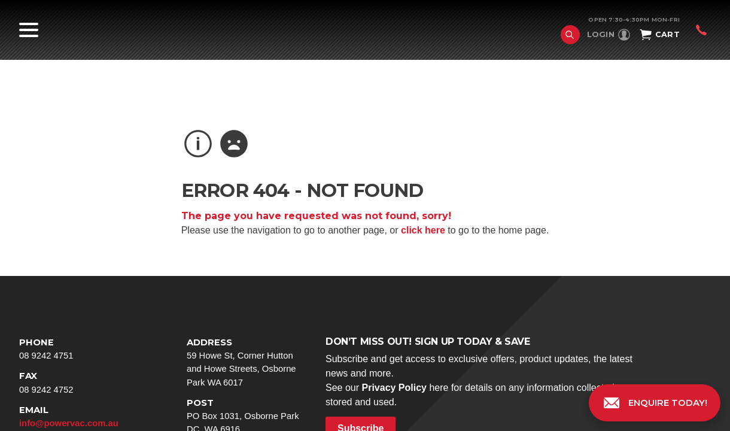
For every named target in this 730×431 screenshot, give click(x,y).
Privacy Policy (394, 388)
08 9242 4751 (79, 348)
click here (423, 230)
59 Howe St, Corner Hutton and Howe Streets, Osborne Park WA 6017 (246, 361)
